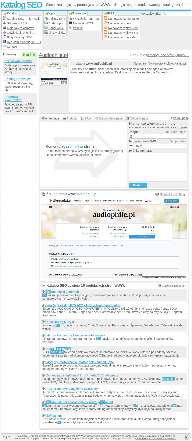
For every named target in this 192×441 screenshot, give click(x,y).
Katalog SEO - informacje (23, 18)
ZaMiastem (54, 415)
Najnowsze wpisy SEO (123, 32)
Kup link (29, 54)
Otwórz (94, 63)
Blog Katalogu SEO (20, 37)
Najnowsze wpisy (119, 23)
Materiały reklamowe (20, 28)
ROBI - (58, 348)
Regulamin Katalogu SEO (24, 42)
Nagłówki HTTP (83, 23)
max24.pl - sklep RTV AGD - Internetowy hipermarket (83, 305)
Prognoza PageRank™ (13, 98)
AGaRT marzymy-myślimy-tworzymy (72, 388)
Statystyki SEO (17, 23)
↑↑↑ (6, 437)
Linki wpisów (57, 32)
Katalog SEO (21, 4)
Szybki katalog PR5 (18, 61)
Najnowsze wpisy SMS (123, 28)
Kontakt (12, 46)
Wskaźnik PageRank (86, 18)
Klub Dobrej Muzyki (60, 322)
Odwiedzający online (20, 32)
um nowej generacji (62, 292)
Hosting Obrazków (17, 79)
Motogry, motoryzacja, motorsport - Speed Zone (80, 362)
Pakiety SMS (57, 18)
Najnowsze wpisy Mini (122, 37)
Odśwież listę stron (173, 285)
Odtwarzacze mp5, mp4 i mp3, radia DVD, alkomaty (82, 375)
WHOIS (78, 28)
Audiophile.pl (53, 55)
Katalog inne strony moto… (167, 55)
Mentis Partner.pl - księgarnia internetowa (75, 335)
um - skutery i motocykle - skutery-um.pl (79, 402)
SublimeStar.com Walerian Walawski (156, 438)
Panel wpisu (57, 28)
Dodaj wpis (56, 23)
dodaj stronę (123, 5)
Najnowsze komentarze (123, 18)
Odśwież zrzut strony (172, 194)
